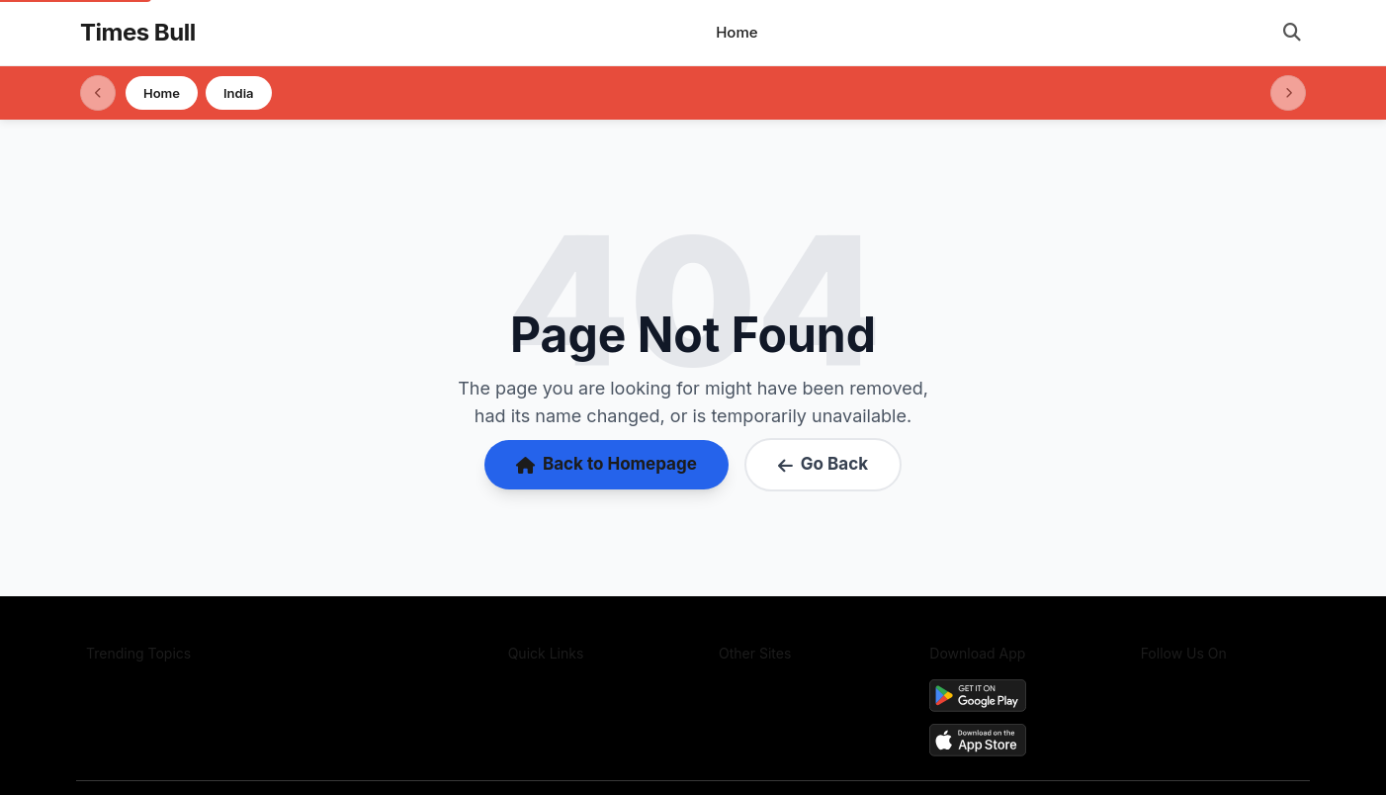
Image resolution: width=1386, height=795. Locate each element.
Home (736, 32)
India (238, 93)
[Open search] (1292, 32)
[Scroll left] (98, 93)
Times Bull (138, 32)
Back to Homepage (606, 464)
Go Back (823, 464)
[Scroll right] (1288, 93)
